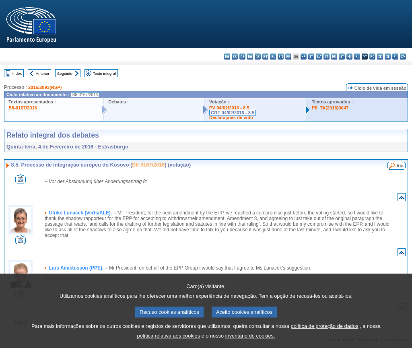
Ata (400, 165)
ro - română (372, 57)
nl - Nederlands (349, 57)
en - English (281, 57)
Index (17, 73)
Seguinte (64, 73)
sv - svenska (403, 57)
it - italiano (311, 57)
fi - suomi (395, 57)
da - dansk (250, 57)
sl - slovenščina (388, 57)
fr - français (288, 57)
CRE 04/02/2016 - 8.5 (232, 112)
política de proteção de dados (324, 334)
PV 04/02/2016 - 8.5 (229, 107)
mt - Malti (342, 57)
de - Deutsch (258, 57)
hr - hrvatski (304, 57)
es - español (235, 57)
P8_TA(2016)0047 (330, 107)
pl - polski (357, 57)
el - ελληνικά (273, 57)
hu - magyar (334, 57)
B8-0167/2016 (22, 107)
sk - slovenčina (380, 57)
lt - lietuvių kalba (326, 57)
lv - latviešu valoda (319, 57)
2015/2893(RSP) (45, 87)
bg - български (227, 57)
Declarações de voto (231, 117)
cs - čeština (242, 57)
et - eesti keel (265, 57)
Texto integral (104, 73)
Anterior (42, 73)
